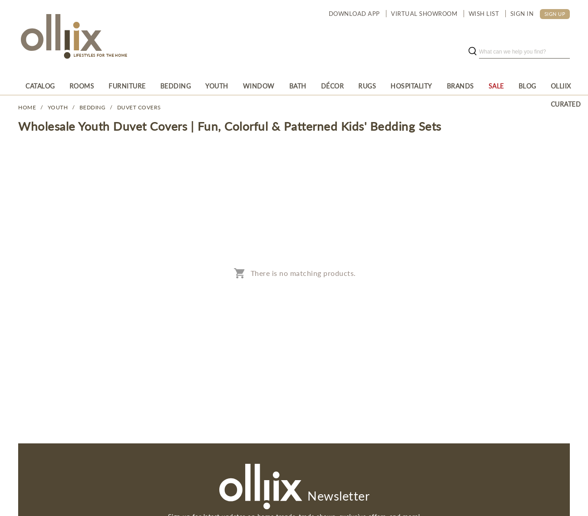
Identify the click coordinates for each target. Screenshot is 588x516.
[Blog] (527, 86)
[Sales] (496, 86)
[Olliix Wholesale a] (60, 37)
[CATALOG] (40, 86)
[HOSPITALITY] (411, 86)
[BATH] (298, 86)
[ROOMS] (82, 86)
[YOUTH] (217, 86)
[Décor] (332, 86)
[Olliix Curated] (566, 86)
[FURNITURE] (127, 86)
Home (27, 107)
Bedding (92, 107)
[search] (524, 52)
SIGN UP (555, 14)
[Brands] (460, 86)
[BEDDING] (175, 86)
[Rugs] (367, 86)
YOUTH (58, 107)
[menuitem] (40, 86)
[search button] (472, 52)
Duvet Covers (139, 107)
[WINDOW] (259, 86)
